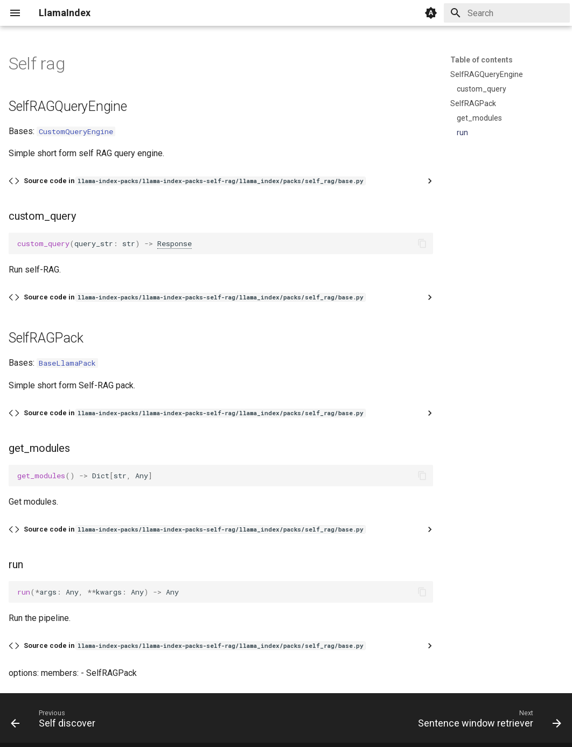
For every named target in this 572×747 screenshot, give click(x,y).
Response (174, 243)
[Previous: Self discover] (55, 721)
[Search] (507, 13)
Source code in (194, 181)
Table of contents (481, 59)
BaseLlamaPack (67, 363)
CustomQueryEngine (76, 131)
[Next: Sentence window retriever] (487, 721)
